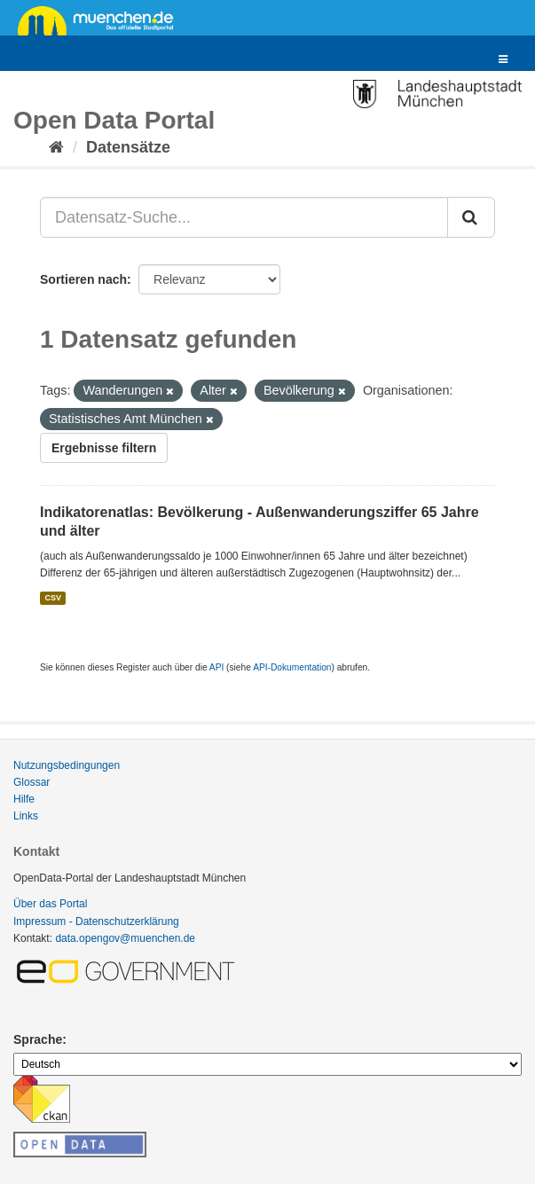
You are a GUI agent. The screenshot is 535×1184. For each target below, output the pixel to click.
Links (25, 816)
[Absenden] (471, 217)
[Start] (56, 147)
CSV (52, 597)
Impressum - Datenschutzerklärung (96, 921)
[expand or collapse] (503, 60)
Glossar (31, 782)
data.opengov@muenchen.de (125, 938)
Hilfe (24, 799)
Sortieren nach (83, 279)
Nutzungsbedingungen (66, 765)
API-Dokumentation (292, 667)
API (216, 667)
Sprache (37, 1039)
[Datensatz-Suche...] (244, 217)
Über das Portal (50, 904)
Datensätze (128, 147)
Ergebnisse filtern (103, 448)
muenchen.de (102, 19)
